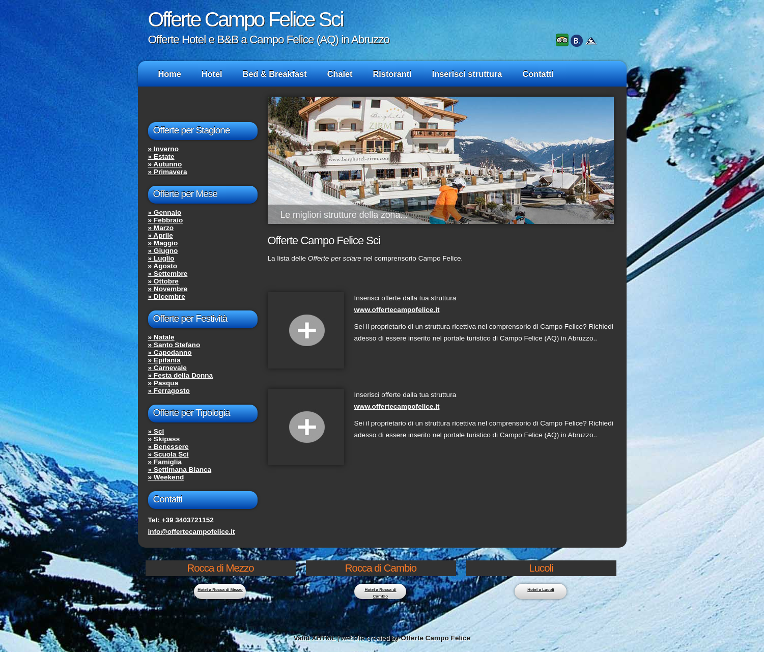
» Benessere (168, 446)
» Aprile (160, 235)
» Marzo (161, 228)
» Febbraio (165, 220)
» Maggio (163, 243)
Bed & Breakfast (275, 73)
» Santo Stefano (174, 345)
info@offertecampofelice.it (191, 531)
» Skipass (164, 439)
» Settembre (168, 273)
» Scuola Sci (168, 454)
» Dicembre (166, 296)
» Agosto (163, 266)
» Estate (161, 156)
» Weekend (166, 477)
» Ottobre (163, 281)
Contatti (538, 73)
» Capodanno (170, 352)
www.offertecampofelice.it (397, 310)
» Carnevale (167, 368)
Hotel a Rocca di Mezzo (219, 589)
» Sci (156, 431)
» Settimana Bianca (180, 469)
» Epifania (164, 360)
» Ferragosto (169, 390)
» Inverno (163, 149)
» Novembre (168, 289)
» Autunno (165, 164)
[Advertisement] (387, 499)
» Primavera (167, 172)
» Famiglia (165, 462)
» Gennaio (165, 212)
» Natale (161, 337)
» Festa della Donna (180, 375)
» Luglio (161, 258)
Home (169, 73)
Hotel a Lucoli (540, 589)
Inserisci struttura (467, 73)
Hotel (212, 73)
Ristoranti (392, 73)
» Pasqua (163, 383)
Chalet (340, 73)
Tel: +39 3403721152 (181, 520)
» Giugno (163, 250)
